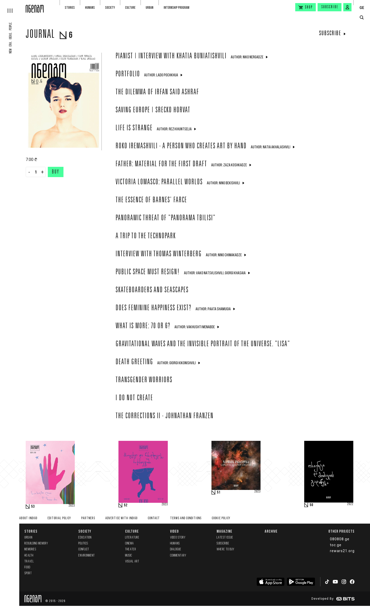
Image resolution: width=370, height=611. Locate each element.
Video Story (178, 538)
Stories (70, 7)
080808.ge (339, 539)
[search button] (362, 17)
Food (27, 567)
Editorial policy (59, 518)
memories (30, 549)
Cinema (129, 543)
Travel (29, 561)
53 (33, 507)
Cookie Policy (221, 518)
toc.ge (335, 545)
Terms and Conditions (185, 518)
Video (174, 531)
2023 (72, 506)
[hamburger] (13, 6)
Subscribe (329, 7)
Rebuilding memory (36, 543)
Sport (28, 573)
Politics (83, 543)
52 (125, 505)
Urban (149, 7)
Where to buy (225, 549)
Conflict (83, 549)
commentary (178, 556)
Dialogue (175, 549)
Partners (88, 518)
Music (128, 556)
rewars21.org (342, 551)
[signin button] (347, 7)
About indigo (28, 518)
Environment (86, 556)
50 (311, 505)
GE (361, 8)
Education (84, 538)
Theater (130, 549)
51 (218, 492)
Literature (132, 538)
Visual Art (132, 561)
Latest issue (225, 538)
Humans (90, 7)
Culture (130, 7)
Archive (271, 531)
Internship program (176, 7)
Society (110, 7)
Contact (154, 518)
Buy (55, 172)
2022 (350, 504)
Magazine (224, 531)
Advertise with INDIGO (121, 518)
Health (28, 556)
